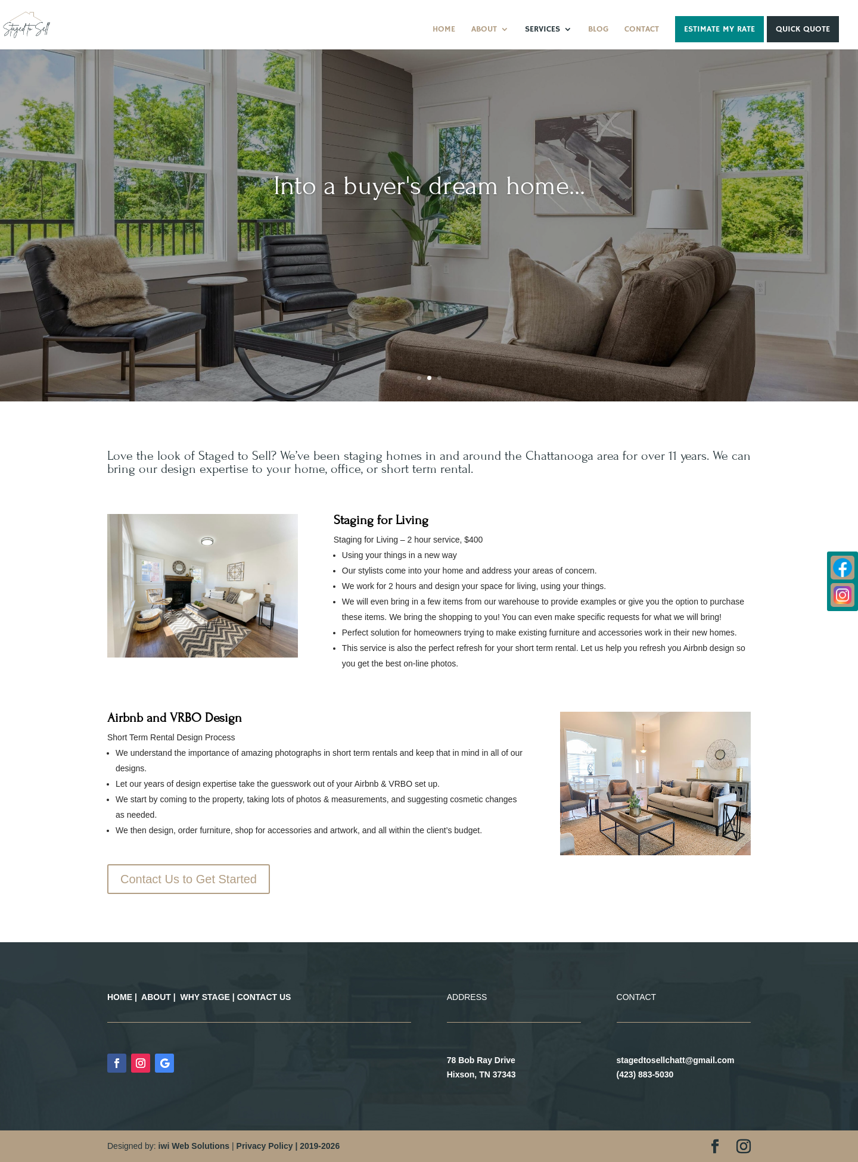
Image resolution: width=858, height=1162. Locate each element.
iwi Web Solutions (194, 1146)
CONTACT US (264, 997)
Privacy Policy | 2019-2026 (288, 1146)
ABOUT (156, 997)
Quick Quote (803, 29)
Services (542, 30)
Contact (641, 30)
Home (444, 30)
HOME (119, 997)
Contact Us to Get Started (188, 879)
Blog (598, 30)
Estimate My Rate (719, 29)
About (484, 30)
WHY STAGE (205, 997)
